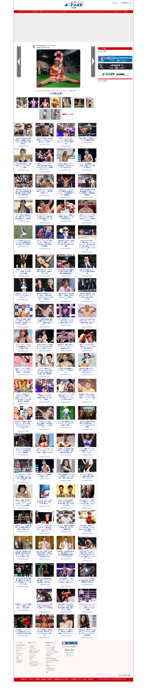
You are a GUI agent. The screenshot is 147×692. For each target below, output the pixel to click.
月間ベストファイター (35, 650)
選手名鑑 (31, 657)
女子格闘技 (19, 662)
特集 (47, 672)
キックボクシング (20, 648)
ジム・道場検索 (33, 662)
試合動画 (48, 645)
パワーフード (32, 655)
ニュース (27, 11)
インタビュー (49, 657)
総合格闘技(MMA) (20, 645)
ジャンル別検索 (33, 665)
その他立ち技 (19, 653)
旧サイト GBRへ (82, 679)
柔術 (17, 658)
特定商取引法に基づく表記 (60, 679)
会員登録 (37, 679)
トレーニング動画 (50, 650)
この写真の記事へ (56, 93)
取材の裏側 (49, 662)
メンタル (48, 667)
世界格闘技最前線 (50, 668)
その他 (115, 11)
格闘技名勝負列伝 (33, 651)
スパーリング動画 (50, 646)
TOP (21, 11)
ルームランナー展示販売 (69, 646)
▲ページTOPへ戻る (124, 675)
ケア (47, 663)
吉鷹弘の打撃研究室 (51, 658)
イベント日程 (123, 11)
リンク (31, 660)
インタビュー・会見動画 (52, 651)
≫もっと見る (102, 51)
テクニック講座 (50, 648)
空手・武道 (62, 11)
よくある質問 (73, 679)
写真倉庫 (48, 655)
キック (55, 11)
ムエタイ (18, 650)
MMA (41, 11)
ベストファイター (100, 11)
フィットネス (71, 11)
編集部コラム (49, 665)
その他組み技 (19, 660)
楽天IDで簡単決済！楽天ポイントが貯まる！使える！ (70, 652)
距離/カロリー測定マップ (35, 663)
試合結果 (34, 11)
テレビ (109, 11)
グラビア (79, 11)
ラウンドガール (88, 11)
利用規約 (49, 679)
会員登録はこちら (126, 2)
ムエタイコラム (50, 670)
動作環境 (43, 679)
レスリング (19, 655)
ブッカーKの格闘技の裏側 (52, 660)
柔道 (17, 657)
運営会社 (90, 679)
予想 (30, 658)
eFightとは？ (24, 679)
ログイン (115, 2)
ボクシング (48, 11)
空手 (17, 651)
